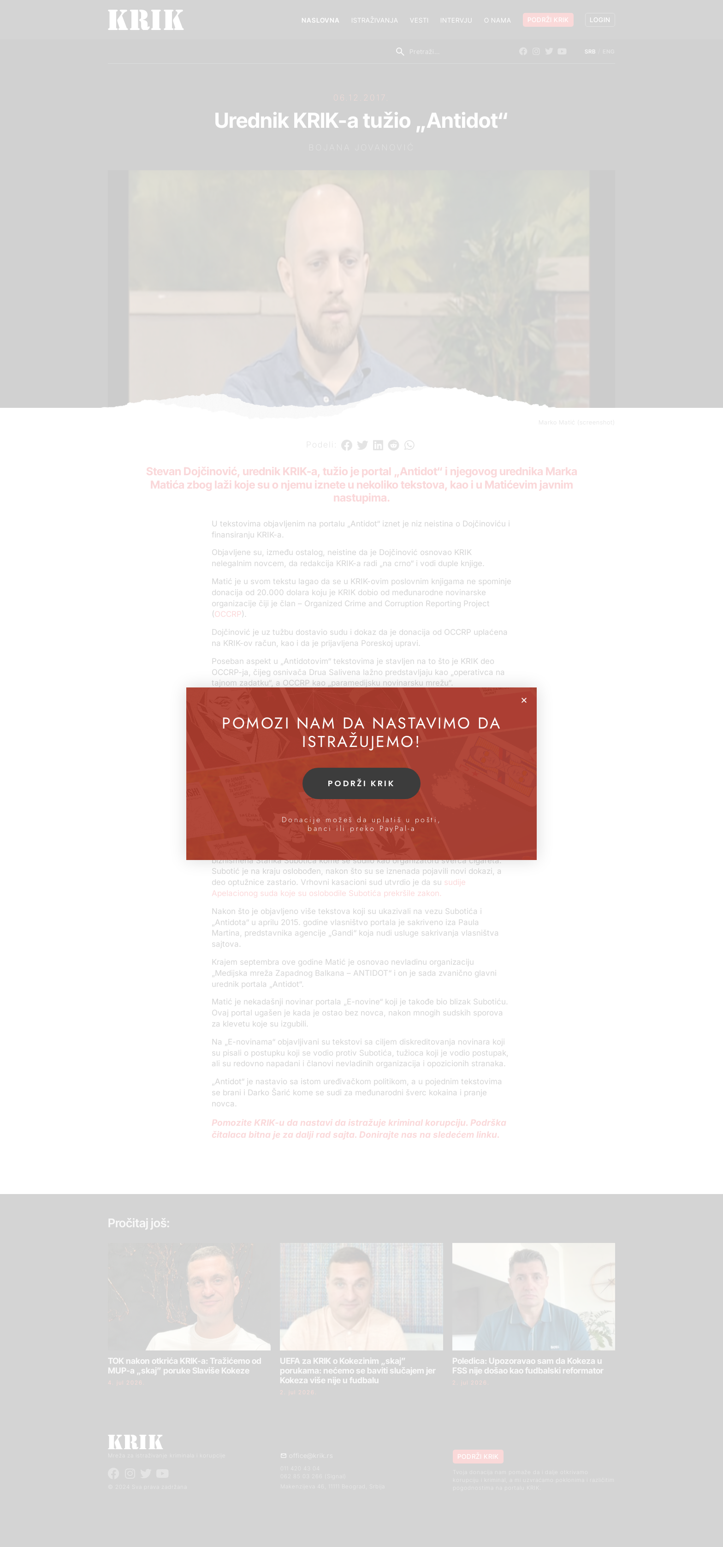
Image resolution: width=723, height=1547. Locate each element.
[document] (361, 773)
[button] (524, 700)
